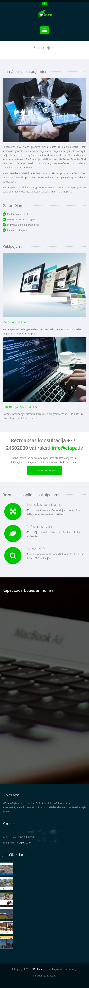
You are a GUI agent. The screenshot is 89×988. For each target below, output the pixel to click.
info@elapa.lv (67, 448)
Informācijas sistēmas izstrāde (23, 407)
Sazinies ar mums (44, 470)
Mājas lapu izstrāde (16, 322)
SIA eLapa (37, 969)
